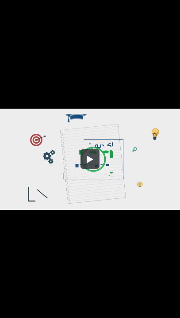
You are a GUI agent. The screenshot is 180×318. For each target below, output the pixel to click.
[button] (90, 159)
